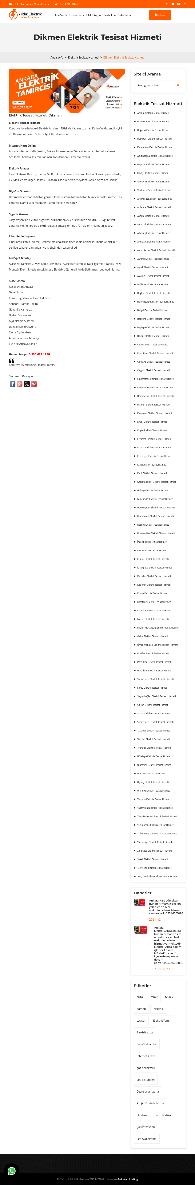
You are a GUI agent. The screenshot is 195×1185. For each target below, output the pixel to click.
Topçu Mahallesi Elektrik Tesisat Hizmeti (157, 876)
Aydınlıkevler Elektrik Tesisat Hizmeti (156, 250)
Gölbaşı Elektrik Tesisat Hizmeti (153, 490)
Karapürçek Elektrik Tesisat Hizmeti (155, 147)
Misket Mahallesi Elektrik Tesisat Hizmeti (158, 627)
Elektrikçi (92, 15)
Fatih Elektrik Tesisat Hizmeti (152, 473)
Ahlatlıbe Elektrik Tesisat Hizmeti (154, 207)
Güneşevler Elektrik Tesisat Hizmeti (155, 499)
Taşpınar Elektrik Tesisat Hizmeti (153, 730)
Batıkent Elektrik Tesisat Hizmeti (153, 319)
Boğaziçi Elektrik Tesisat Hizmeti (153, 130)
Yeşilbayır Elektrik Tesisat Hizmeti (154, 190)
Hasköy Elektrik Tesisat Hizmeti (153, 525)
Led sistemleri (146, 1079)
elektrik (158, 1008)
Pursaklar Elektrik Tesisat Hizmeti (154, 670)
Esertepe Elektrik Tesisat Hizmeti (154, 447)
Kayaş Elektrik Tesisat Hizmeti (152, 173)
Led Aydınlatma (147, 1138)
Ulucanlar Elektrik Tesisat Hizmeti (154, 765)
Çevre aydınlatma (148, 1091)
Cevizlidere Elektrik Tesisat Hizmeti (155, 353)
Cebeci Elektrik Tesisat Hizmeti (152, 344)
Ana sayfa (56, 57)
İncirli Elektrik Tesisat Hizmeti (152, 550)
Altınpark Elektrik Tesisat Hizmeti (154, 241)
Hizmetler (75, 15)
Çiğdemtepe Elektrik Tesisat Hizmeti (155, 379)
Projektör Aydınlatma (150, 1103)
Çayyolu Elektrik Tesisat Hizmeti (153, 370)
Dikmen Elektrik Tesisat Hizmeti (153, 404)
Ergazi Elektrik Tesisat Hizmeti (152, 430)
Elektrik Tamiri (162, 1020)
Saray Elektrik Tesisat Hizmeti (152, 688)
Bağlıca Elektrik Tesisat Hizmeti (153, 284)
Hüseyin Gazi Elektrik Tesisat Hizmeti (156, 533)
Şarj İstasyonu (146, 1127)
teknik (169, 997)
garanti (141, 1008)
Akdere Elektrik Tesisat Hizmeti (153, 216)
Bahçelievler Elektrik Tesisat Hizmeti (155, 301)
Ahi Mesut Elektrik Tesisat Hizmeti (154, 199)
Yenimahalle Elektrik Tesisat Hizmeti (155, 825)
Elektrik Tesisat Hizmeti (83, 57)
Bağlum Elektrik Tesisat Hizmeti (153, 293)
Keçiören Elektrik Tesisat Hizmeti (154, 585)
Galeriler (123, 15)
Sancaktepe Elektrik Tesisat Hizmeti (155, 679)
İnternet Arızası (146, 1056)
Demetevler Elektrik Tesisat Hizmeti (155, 396)
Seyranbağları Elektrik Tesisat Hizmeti (156, 696)
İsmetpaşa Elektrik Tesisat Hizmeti (154, 567)
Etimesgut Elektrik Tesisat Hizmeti (154, 456)
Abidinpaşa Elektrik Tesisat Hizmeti (155, 156)
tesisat (141, 1020)
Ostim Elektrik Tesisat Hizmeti (152, 636)
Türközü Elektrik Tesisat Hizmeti (153, 739)
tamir (154, 997)
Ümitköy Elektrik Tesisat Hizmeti (153, 790)
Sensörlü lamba (147, 1044)
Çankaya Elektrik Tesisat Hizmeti (153, 362)
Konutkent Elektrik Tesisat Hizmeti (154, 610)
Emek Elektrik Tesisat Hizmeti (152, 422)
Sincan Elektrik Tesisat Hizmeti (153, 705)
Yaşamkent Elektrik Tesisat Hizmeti (155, 808)
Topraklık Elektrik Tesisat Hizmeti (154, 748)
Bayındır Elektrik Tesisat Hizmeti (153, 164)
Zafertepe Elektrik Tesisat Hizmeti (154, 851)
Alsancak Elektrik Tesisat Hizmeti (154, 224)
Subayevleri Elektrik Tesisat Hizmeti (155, 722)
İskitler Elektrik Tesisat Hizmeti (153, 559)
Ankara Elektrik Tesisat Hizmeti (153, 113)
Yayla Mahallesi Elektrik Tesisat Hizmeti (157, 816)
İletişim (160, 15)
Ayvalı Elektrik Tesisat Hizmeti (152, 267)
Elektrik (108, 15)
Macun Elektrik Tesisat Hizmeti (153, 619)
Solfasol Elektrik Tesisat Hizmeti (153, 713)
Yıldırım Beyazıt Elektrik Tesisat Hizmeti (157, 833)
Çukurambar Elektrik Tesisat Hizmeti (155, 387)
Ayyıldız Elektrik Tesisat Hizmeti (153, 276)
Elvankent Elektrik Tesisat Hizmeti (154, 413)
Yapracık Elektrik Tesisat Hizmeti (153, 799)
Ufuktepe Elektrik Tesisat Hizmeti (154, 756)
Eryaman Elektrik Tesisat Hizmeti (154, 439)
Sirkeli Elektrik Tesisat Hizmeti (152, 859)
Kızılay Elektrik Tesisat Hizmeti (152, 593)
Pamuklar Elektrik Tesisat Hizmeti (154, 662)
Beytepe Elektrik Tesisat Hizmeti (153, 327)
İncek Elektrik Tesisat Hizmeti (152, 542)
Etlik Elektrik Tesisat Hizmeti (151, 464)
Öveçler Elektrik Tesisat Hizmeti (153, 653)
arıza (140, 997)
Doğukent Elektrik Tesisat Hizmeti (154, 138)
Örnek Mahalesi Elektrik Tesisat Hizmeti (157, 645)
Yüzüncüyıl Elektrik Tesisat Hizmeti (155, 842)
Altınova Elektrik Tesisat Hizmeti (153, 181)
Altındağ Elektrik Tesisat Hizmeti (153, 233)
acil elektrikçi (164, 1115)
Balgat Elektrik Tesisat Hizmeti (152, 310)
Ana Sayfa (61, 15)
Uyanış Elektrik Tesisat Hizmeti (153, 782)
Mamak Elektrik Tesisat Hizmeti (153, 121)
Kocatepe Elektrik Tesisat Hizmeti (154, 602)
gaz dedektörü (146, 1067)
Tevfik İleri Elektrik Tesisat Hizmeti (154, 868)
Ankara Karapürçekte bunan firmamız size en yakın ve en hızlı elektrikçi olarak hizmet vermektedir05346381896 (166, 907)
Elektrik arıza (145, 1032)
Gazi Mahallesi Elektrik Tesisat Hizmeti (157, 482)
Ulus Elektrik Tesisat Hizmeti (151, 773)
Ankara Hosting (127, 1179)
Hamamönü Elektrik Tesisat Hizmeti (155, 516)
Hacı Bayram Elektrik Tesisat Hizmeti (156, 507)
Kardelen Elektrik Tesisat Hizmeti (154, 576)
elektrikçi (142, 1115)
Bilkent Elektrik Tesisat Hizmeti (153, 336)
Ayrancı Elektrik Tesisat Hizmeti (153, 259)
